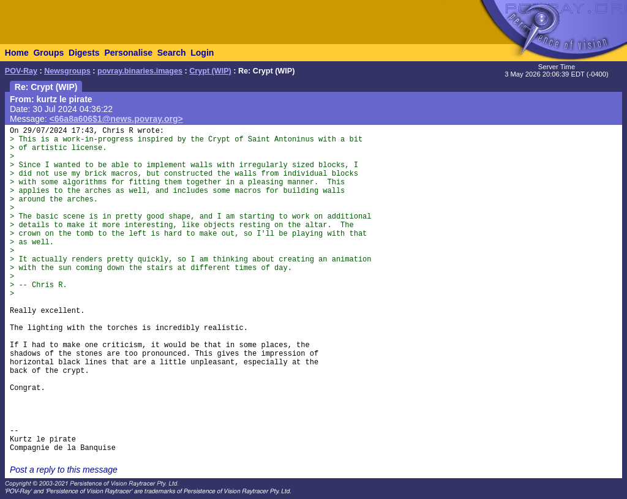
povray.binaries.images (139, 71)
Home (17, 53)
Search (171, 53)
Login (202, 53)
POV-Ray (21, 71)
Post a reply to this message (64, 470)
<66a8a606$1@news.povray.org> (116, 119)
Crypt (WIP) (210, 71)
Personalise (128, 53)
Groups (48, 53)
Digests (84, 53)
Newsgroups (67, 71)
